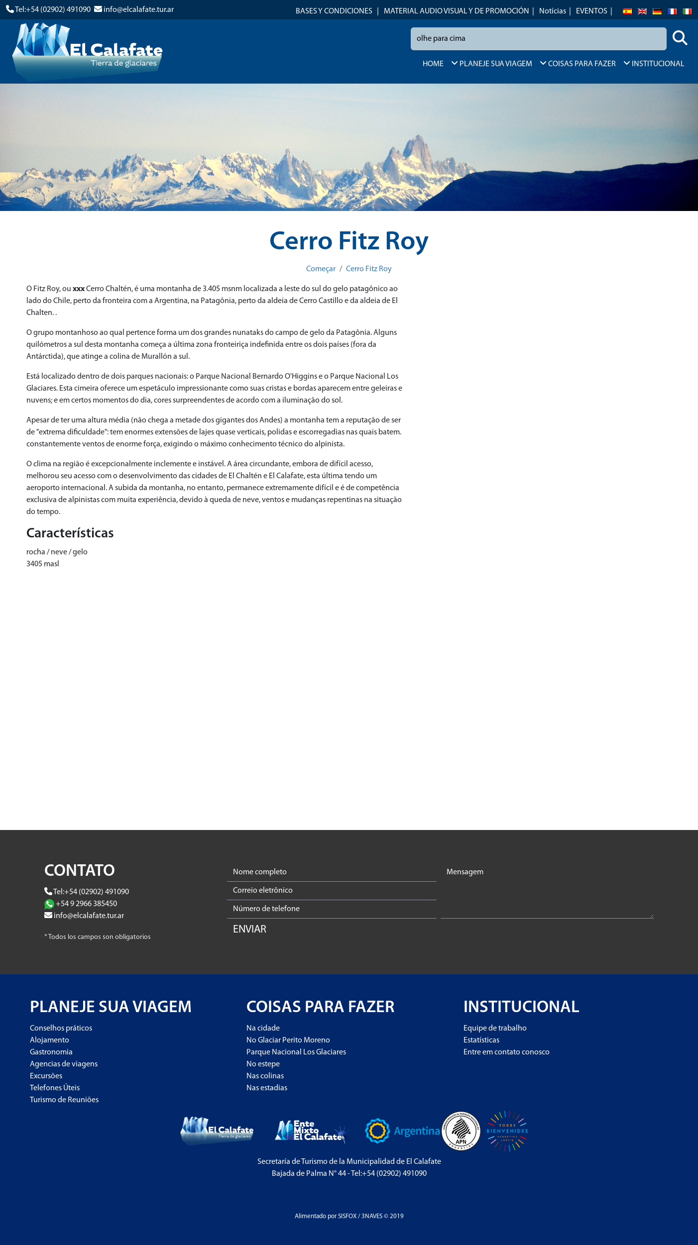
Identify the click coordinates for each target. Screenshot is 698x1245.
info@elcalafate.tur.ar (139, 10)
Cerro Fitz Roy (369, 269)
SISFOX (347, 1216)
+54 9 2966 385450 (86, 904)
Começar (321, 269)
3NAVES (371, 1216)
